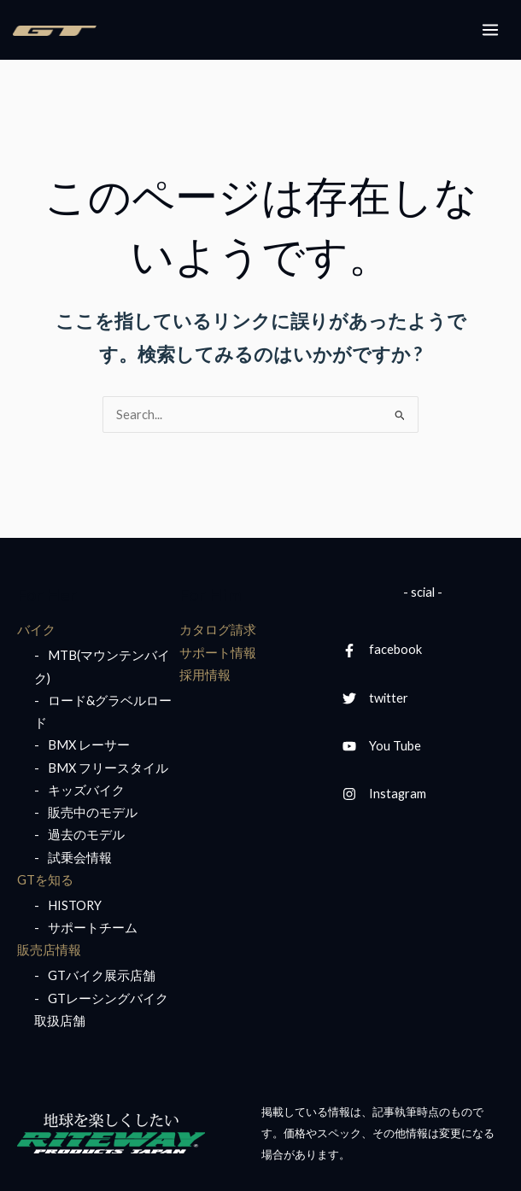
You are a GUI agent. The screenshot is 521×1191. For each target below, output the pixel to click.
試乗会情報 (80, 857)
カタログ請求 (217, 629)
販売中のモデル (93, 812)
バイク (36, 629)
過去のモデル (86, 834)
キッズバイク (86, 790)
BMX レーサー (89, 745)
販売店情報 (49, 950)
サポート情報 (217, 652)
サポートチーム (93, 927)
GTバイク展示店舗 (101, 975)
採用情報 (205, 675)
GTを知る (45, 880)
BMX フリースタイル (108, 768)
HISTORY (75, 905)
